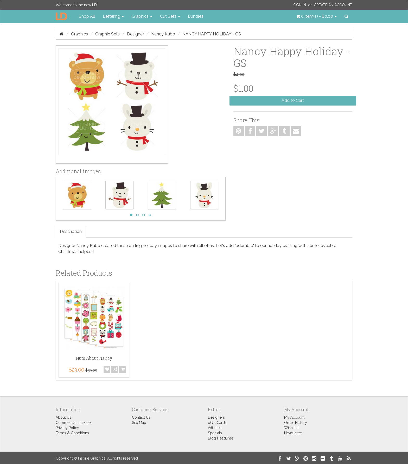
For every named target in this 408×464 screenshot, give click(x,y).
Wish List (291, 428)
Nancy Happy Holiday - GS (211, 34)
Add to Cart (293, 100)
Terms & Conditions (72, 433)
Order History (295, 422)
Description (71, 231)
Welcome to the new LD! (77, 5)
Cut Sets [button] (170, 16)
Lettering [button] (113, 16)
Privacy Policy (67, 428)
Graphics (79, 34)
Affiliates (214, 428)
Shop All (87, 16)
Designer (135, 34)
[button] (316, 16)
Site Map (139, 422)
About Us (63, 417)
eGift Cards (217, 422)
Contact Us (141, 417)
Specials (215, 433)
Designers (216, 417)
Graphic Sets (107, 34)
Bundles (195, 16)
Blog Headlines (221, 438)
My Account (294, 417)
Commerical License (73, 422)
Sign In (299, 5)
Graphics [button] (142, 16)
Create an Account (333, 5)
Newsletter (293, 433)
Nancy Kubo (163, 34)
